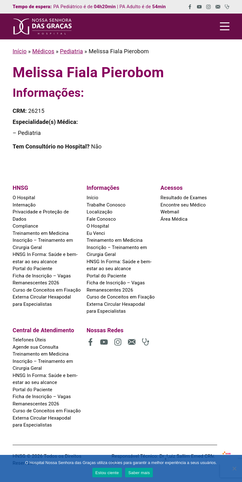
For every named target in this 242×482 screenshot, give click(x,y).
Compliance (25, 226)
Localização (99, 212)
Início (19, 51)
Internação (24, 205)
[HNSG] (42, 26)
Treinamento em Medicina (41, 233)
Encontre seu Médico (183, 205)
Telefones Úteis (29, 340)
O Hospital (24, 197)
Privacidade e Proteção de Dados (41, 215)
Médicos (43, 51)
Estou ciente (107, 472)
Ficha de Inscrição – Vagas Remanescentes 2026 (42, 279)
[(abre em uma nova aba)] (187, 6)
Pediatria (71, 51)
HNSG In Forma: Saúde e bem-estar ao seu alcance (45, 258)
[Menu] (224, 26)
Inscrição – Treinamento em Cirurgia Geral (43, 243)
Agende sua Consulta (35, 347)
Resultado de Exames (183, 197)
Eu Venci (96, 233)
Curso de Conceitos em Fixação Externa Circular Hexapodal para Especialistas (47, 297)
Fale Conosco (101, 219)
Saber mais (139, 472)
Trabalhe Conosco (106, 205)
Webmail (169, 212)
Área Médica (173, 219)
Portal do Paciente (32, 268)
